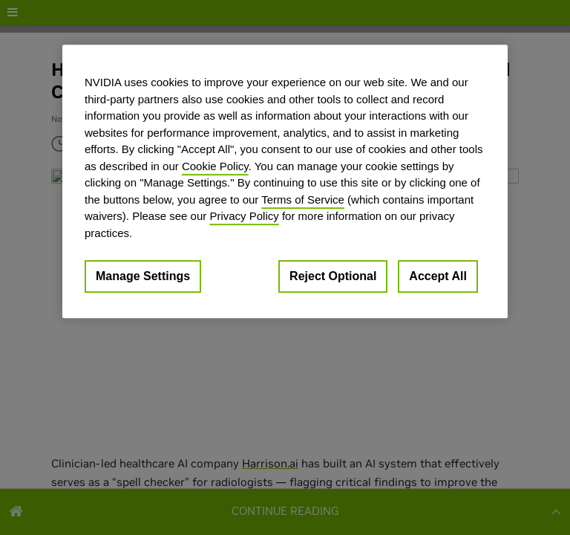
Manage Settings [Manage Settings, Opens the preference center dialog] (143, 276)
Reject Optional (332, 276)
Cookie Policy (215, 166)
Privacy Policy (243, 216)
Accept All (438, 276)
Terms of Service (302, 199)
